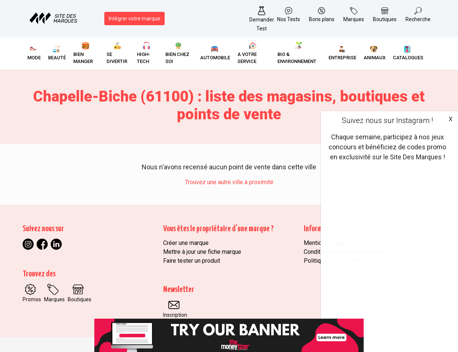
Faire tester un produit (191, 260)
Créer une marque (186, 242)
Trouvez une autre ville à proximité (229, 182)
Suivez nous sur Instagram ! (387, 120)
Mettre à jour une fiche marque (202, 251)
